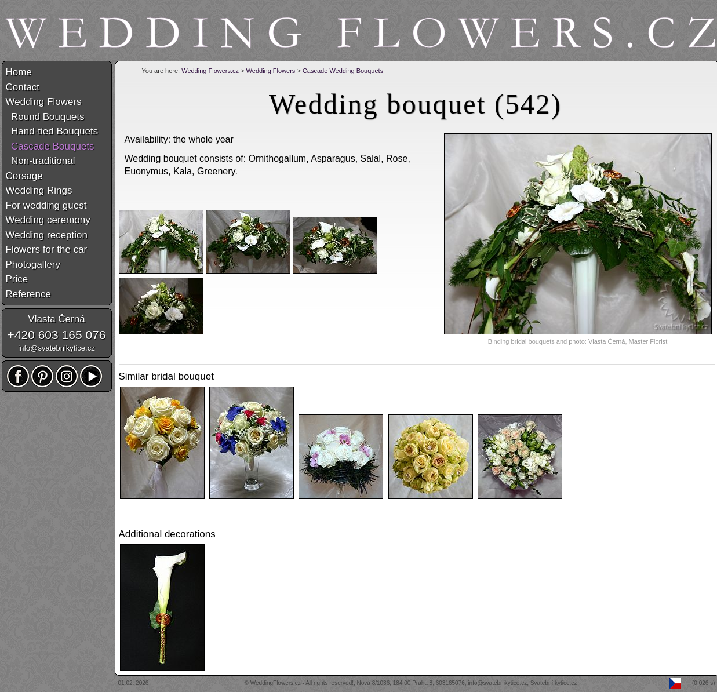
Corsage (24, 175)
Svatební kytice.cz (553, 683)
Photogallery (33, 264)
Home (19, 72)
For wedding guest (46, 205)
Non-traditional (40, 160)
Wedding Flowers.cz (210, 70)
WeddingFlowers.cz (275, 683)
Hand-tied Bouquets (52, 131)
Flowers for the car (47, 249)
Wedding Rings (39, 190)
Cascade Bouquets (50, 146)
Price (17, 279)
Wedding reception (47, 235)
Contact (23, 87)
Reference (28, 294)
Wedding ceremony (48, 219)
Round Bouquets (45, 116)
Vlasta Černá (56, 319)
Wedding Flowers (271, 70)
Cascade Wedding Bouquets (343, 70)
